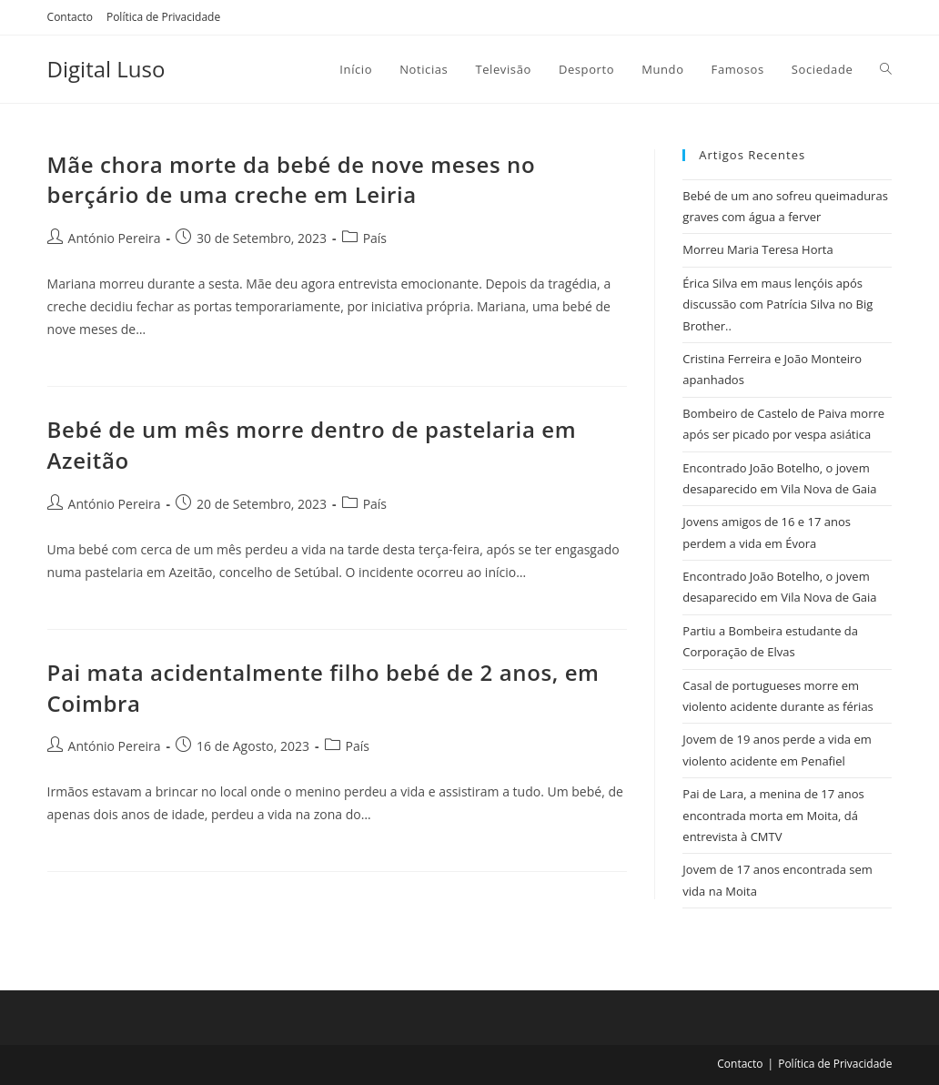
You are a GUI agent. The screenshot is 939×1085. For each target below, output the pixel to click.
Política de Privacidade (163, 17)
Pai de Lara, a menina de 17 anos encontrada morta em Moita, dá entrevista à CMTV (772, 815)
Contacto (70, 17)
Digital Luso (106, 69)
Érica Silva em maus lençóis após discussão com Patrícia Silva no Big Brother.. (777, 304)
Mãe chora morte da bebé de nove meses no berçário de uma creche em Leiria (291, 179)
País (375, 238)
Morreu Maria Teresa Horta (757, 249)
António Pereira (114, 238)
